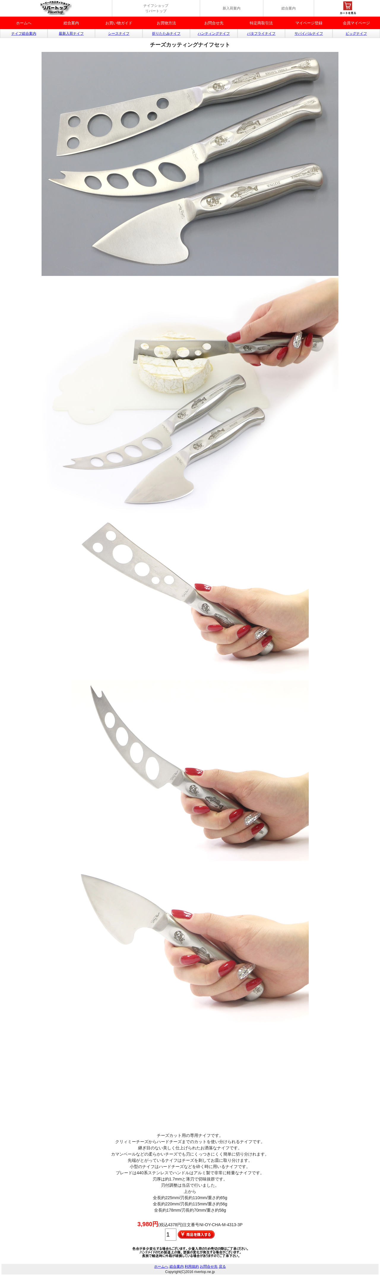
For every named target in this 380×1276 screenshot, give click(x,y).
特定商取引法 (261, 23)
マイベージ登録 (308, 23)
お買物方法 (166, 23)
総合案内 (288, 8)
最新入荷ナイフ (71, 33)
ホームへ (23, 23)
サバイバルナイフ (308, 33)
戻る (222, 1266)
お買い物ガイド (118, 23)
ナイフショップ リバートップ (155, 8)
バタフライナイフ (261, 33)
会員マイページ (356, 23)
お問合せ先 (214, 23)
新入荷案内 (231, 8)
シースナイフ (118, 33)
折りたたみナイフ (166, 33)
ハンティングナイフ (214, 33)
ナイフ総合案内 (23, 33)
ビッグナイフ (356, 33)
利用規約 (192, 1266)
